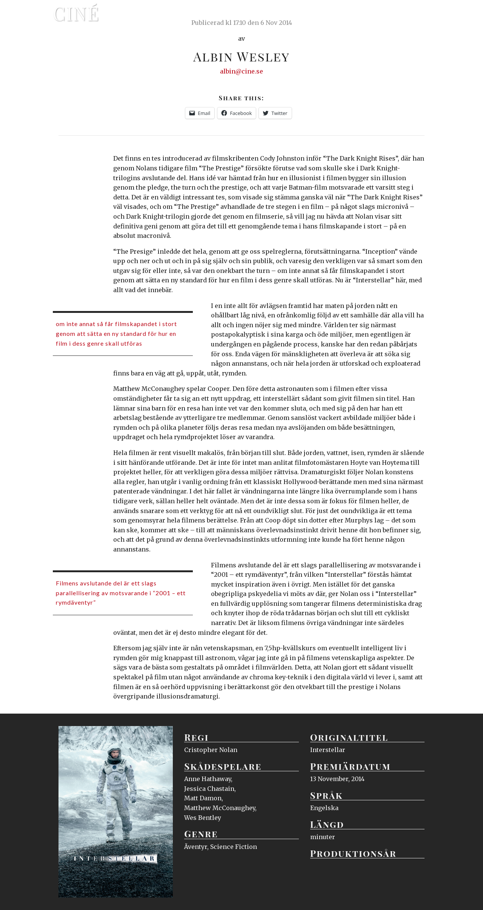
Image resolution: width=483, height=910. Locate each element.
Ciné (76, 13)
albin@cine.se (241, 71)
